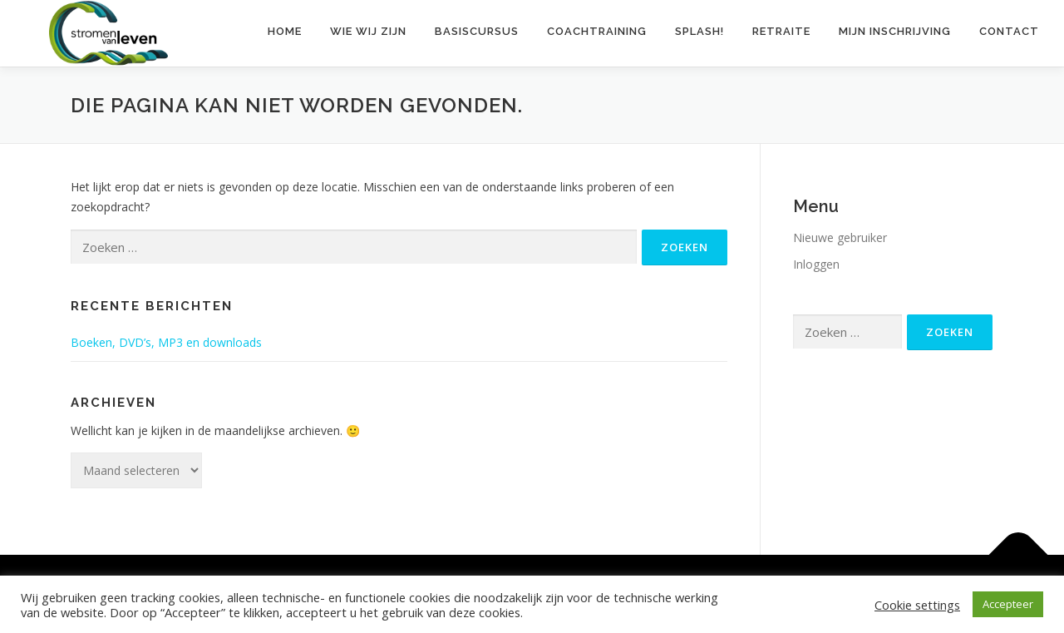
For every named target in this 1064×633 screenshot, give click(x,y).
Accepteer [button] (1008, 603)
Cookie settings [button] (917, 604)
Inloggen (816, 264)
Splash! (699, 31)
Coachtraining (597, 31)
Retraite (781, 31)
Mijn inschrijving (895, 31)
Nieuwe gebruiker (840, 237)
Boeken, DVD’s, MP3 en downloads (166, 342)
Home (285, 31)
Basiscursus (477, 31)
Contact (1009, 31)
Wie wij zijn (368, 31)
